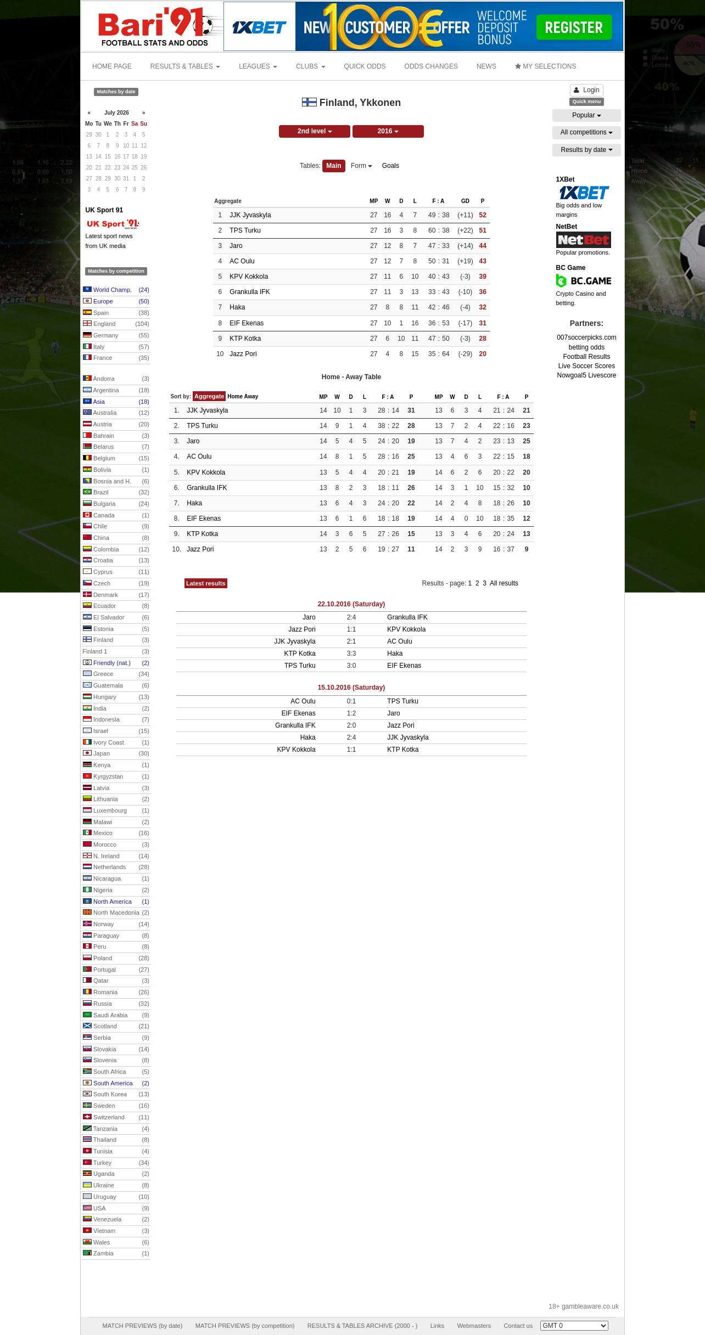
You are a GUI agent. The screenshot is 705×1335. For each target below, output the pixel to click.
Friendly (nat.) (116, 663)
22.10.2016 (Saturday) (351, 604)
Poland (116, 958)
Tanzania (116, 1129)
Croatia (116, 560)
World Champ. (116, 290)
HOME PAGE (112, 66)
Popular (586, 115)
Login (586, 90)
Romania (116, 992)
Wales (116, 1242)
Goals (390, 166)
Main (333, 166)
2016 (388, 131)
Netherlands (116, 867)
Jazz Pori (243, 354)
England (116, 324)
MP (374, 201)
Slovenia (116, 1060)
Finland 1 (115, 651)
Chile (116, 526)
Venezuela (116, 1219)
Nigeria (116, 890)
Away (251, 396)
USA (116, 1208)
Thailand (116, 1140)
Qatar (116, 981)
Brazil (116, 492)
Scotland (116, 1026)
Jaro (236, 246)
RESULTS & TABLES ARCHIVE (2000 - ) (362, 1325)
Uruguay (116, 1197)
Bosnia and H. (116, 481)
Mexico (116, 833)
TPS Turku (245, 230)
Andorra (116, 379)
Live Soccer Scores (586, 366)
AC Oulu (242, 261)
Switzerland (116, 1117)
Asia (116, 402)
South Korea (116, 1094)
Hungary (116, 697)
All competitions (587, 132)
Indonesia (116, 720)
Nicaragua (116, 879)
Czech (116, 583)
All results (504, 583)
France (116, 358)
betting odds (587, 347)
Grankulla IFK (250, 292)
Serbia (116, 1038)
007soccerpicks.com (587, 337)
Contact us (518, 1325)
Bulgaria (116, 504)
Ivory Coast (116, 743)
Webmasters (474, 1325)
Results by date (586, 150)
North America (116, 902)
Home (235, 396)
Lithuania (116, 799)
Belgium (116, 458)
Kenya (116, 765)
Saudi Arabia (116, 1015)
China (116, 538)
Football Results (586, 356)
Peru (116, 947)
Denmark (116, 595)
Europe (116, 301)
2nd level (315, 131)
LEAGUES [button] (258, 66)
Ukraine (116, 1185)
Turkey (116, 1163)
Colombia (116, 549)
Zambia (116, 1253)
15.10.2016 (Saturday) (351, 687)
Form (361, 166)
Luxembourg (116, 811)
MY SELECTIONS (545, 66)
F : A (438, 201)
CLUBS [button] (310, 66)
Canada (116, 515)
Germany (116, 335)
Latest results (206, 583)
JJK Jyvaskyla (250, 215)
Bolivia (116, 470)
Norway (116, 924)
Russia (116, 1004)
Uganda (116, 1174)
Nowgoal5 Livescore (586, 375)
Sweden (116, 1106)
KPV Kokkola (249, 276)
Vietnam (116, 1231)
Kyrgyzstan (116, 777)
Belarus (116, 447)
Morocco (116, 845)
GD (465, 201)
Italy (116, 347)
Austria (116, 424)
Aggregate (209, 396)
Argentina (116, 390)
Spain (116, 313)
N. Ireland (116, 856)
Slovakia (116, 1049)
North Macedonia (116, 913)
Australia (116, 413)
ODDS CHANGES (431, 66)
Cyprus (116, 572)
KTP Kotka (245, 338)
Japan (116, 754)
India (116, 709)
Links (437, 1325)
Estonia (116, 629)
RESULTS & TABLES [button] (185, 66)
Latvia (116, 788)
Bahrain (116, 436)
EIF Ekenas (247, 323)
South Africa (116, 1072)
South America (116, 1083)
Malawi (116, 822)
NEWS (486, 66)
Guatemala (116, 685)
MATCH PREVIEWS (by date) (142, 1325)
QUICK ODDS (365, 66)
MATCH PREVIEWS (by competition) (245, 1325)
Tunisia (116, 1151)
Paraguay (116, 936)
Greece (116, 674)
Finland (116, 640)
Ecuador (116, 606)
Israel (116, 731)
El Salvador (116, 617)
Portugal (116, 970)
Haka (237, 307)
